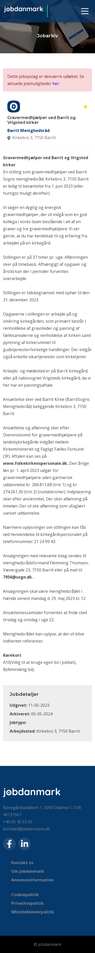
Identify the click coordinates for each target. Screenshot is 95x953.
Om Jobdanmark (27, 871)
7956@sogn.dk (17, 577)
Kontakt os (22, 862)
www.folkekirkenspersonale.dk (35, 463)
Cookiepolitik (25, 894)
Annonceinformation (32, 880)
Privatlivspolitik (27, 903)
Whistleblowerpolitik (32, 912)
